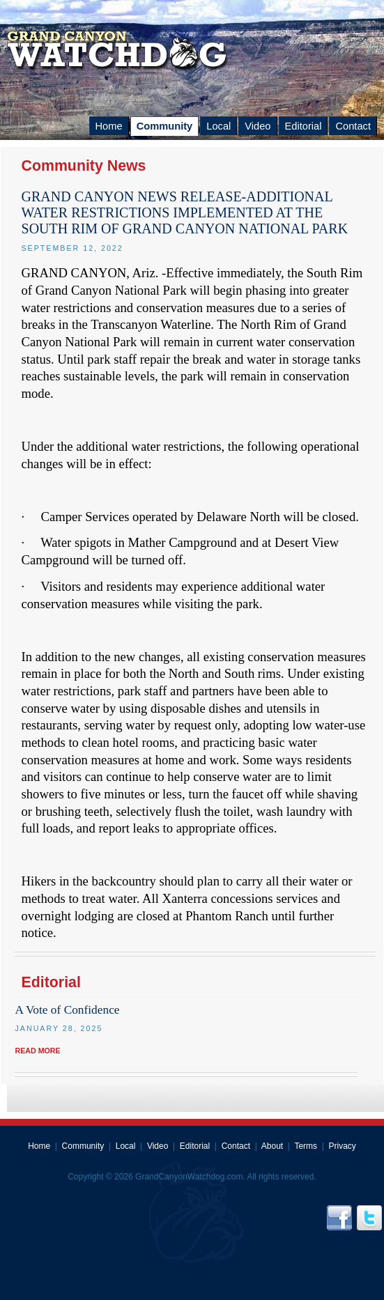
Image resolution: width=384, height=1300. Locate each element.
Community (165, 126)
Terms (305, 1146)
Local (218, 126)
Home (109, 126)
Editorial (303, 126)
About (272, 1146)
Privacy (342, 1146)
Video (257, 126)
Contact (353, 126)
